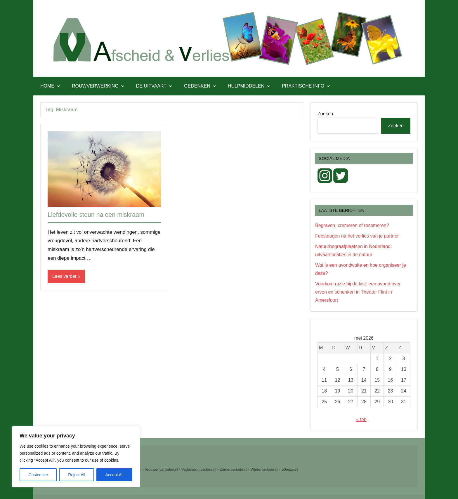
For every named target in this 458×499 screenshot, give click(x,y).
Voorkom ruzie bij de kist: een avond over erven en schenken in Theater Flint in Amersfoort (358, 292)
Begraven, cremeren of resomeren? (352, 225)
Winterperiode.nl (264, 469)
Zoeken (325, 113)
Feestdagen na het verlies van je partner (357, 235)
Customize (38, 474)
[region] (76, 456)
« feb (361, 419)
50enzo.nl (290, 469)
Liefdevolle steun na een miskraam (97, 214)
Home (50, 85)
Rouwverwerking (98, 85)
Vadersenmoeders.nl (198, 469)
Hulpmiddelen (249, 85)
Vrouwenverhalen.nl (161, 469)
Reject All (76, 474)
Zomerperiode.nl (233, 469)
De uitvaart (154, 85)
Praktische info (306, 85)
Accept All (114, 474)
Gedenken (200, 85)
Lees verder (64, 276)
